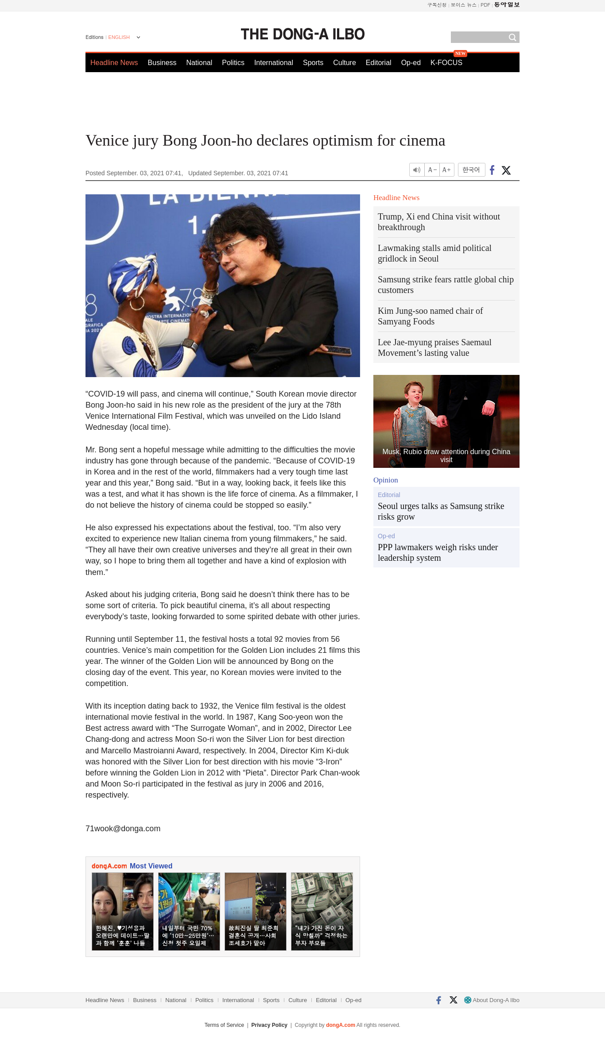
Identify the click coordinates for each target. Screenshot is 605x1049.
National (199, 62)
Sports (313, 62)
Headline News (114, 62)
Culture (344, 62)
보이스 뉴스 (464, 4)
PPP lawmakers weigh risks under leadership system (438, 552)
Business (162, 62)
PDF (485, 4)
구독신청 (437, 4)
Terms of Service (224, 1025)
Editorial (379, 62)
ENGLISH (119, 37)
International (273, 62)
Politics (233, 62)
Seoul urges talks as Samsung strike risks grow (441, 511)
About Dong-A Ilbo (492, 1000)
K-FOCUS (446, 62)
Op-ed (411, 62)
